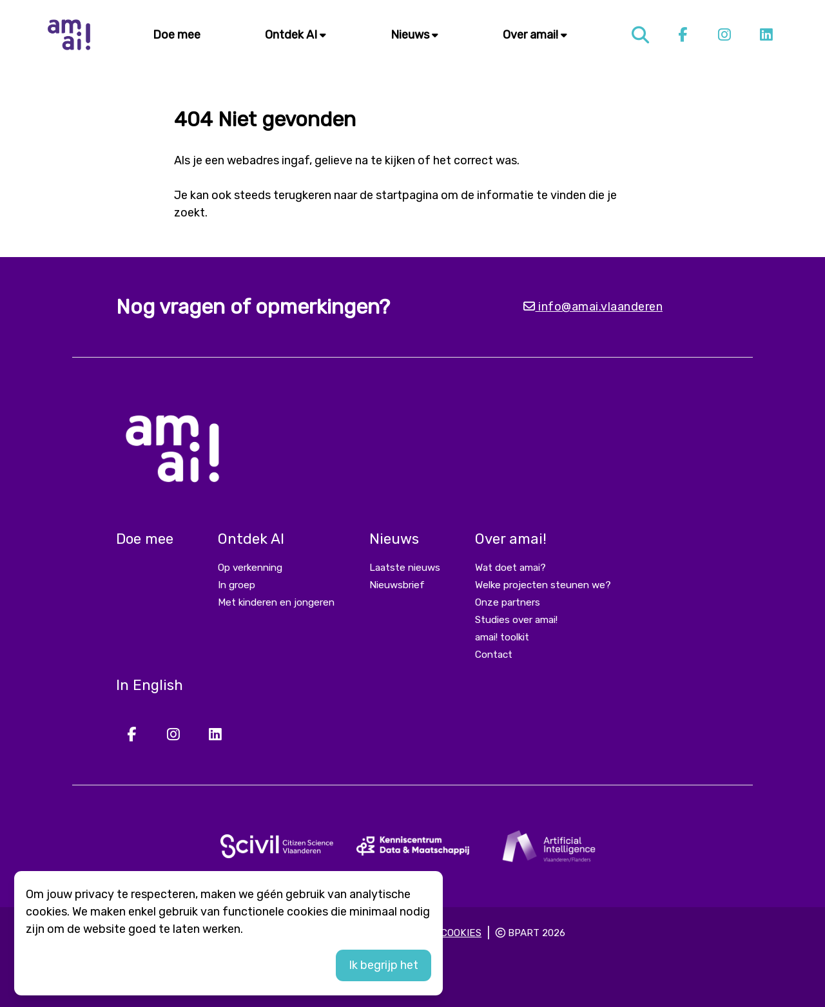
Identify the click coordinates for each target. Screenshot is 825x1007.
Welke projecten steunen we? (543, 585)
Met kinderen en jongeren (276, 602)
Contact (493, 654)
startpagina (407, 195)
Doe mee (176, 35)
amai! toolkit (502, 637)
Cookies (461, 933)
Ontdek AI (295, 35)
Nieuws (414, 35)
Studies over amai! (516, 620)
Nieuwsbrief (397, 585)
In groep (236, 585)
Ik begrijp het (383, 965)
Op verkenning (250, 567)
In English (149, 685)
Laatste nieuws (404, 567)
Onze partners (507, 602)
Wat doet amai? (510, 567)
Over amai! (535, 35)
